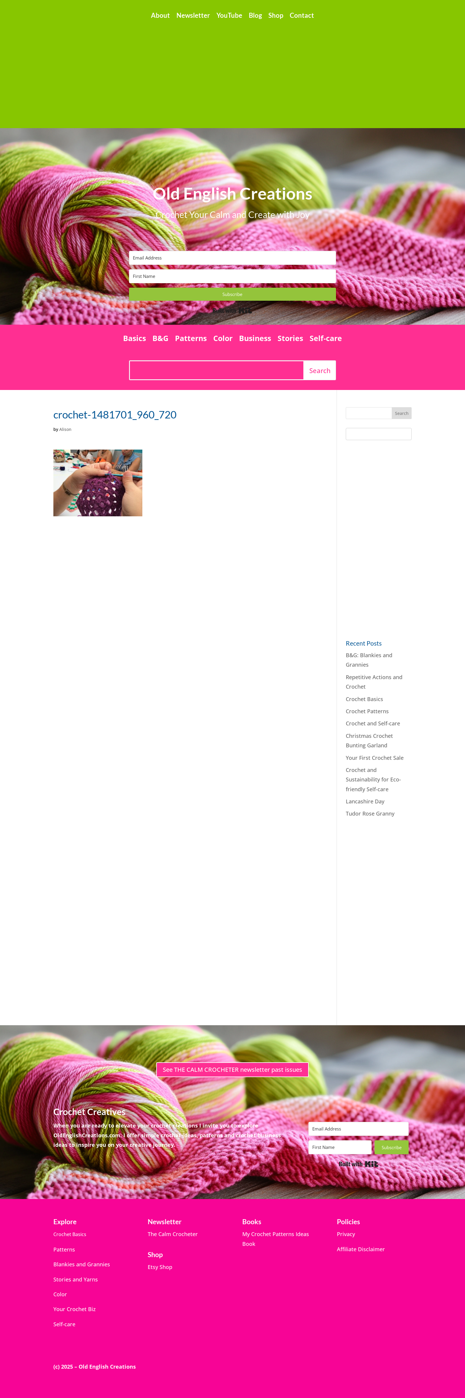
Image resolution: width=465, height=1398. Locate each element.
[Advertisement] (232, 71)
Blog (255, 16)
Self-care (326, 339)
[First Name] (232, 276)
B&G (160, 339)
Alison (65, 429)
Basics (134, 339)
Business (255, 339)
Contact (302, 16)
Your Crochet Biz (74, 1309)
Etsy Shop (160, 1266)
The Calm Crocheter (173, 1234)
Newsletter (193, 16)
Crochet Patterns (367, 711)
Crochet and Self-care (374, 723)
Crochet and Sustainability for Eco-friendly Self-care (373, 779)
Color (222, 339)
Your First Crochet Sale (375, 757)
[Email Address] (232, 258)
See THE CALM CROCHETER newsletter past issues (232, 1070)
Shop (275, 16)
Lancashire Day (365, 801)
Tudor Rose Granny (370, 813)
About (160, 16)
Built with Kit (232, 310)
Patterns (191, 339)
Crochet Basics (364, 699)
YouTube (229, 16)
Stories (290, 339)
